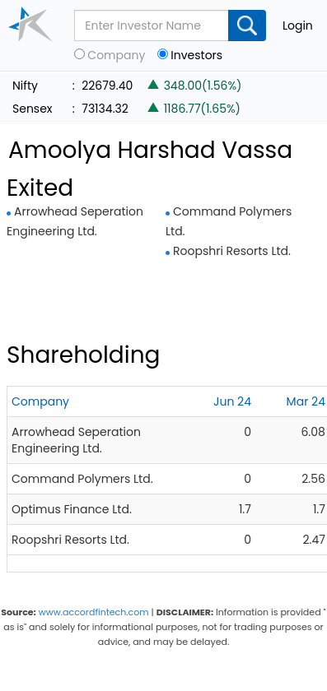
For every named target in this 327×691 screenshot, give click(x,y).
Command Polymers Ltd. (82, 479)
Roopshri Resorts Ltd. (232, 251)
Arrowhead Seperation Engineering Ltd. (76, 440)
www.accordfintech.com (94, 612)
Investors (196, 55)
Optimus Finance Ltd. (72, 509)
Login (298, 25)
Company (116, 55)
